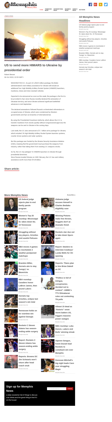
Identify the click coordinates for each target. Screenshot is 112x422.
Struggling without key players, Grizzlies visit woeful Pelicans (28, 235)
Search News (75, 9)
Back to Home (8, 16)
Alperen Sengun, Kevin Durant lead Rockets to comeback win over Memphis (64, 347)
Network (82, 9)
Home (41, 9)
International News (58, 9)
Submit (70, 388)
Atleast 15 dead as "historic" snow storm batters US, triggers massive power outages (63, 312)
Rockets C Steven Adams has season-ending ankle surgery (28, 328)
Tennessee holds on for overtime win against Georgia (28, 314)
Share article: (11, 168)
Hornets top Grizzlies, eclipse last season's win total (28, 299)
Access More (70, 195)
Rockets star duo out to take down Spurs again (64, 235)
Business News (68, 9)
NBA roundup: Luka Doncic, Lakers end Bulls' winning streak (64, 329)
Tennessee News (48, 9)
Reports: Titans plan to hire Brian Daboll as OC (64, 266)
